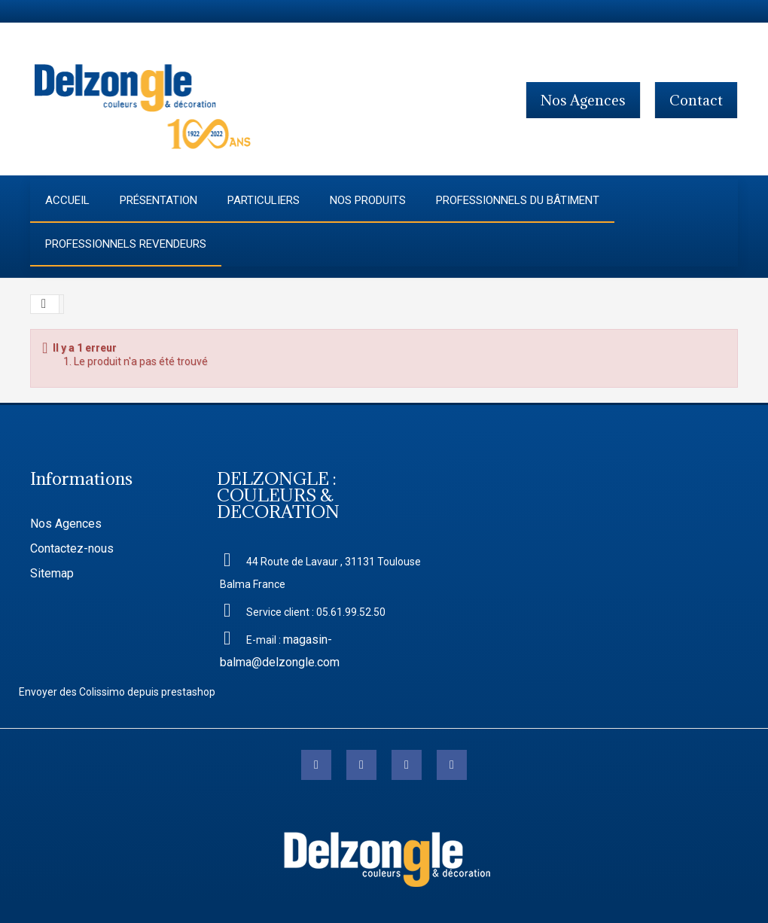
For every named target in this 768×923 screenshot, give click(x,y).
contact (696, 100)
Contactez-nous (72, 548)
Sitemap (52, 573)
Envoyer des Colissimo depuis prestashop (117, 692)
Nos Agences (66, 523)
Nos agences (583, 100)
